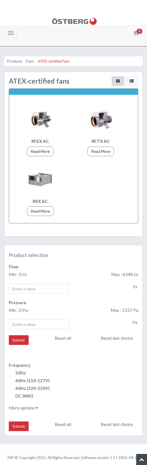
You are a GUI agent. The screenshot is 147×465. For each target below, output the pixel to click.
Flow (13, 266)
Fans (30, 61)
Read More (40, 151)
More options (23, 407)
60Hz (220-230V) (29, 389)
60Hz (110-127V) (29, 381)
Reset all (63, 338)
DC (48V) (21, 396)
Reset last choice (117, 338)
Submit (18, 340)
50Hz (17, 373)
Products (14, 61)
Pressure (17, 302)
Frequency (19, 365)
